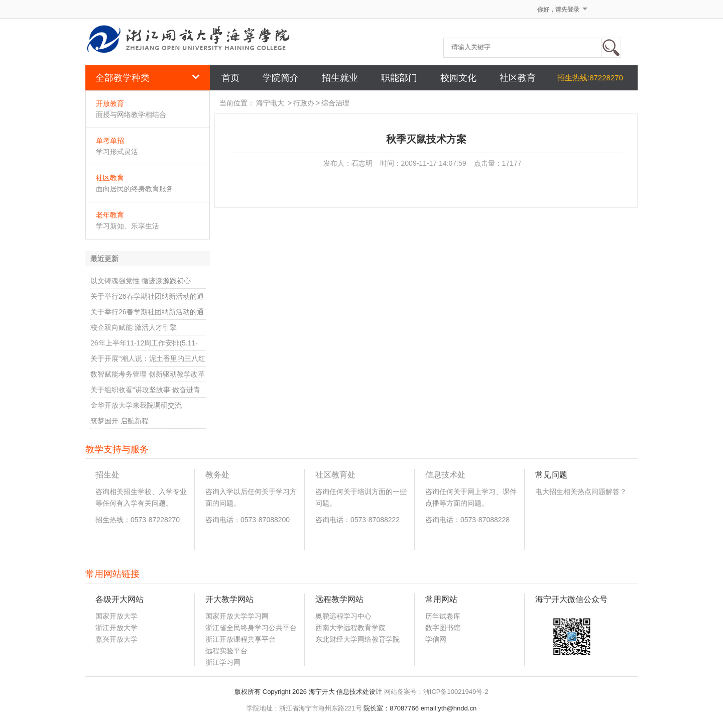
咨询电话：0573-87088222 (357, 520)
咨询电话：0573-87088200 (247, 520)
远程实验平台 (226, 651)
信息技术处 (445, 474)
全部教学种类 (147, 78)
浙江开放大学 (116, 628)
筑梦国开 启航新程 (119, 421)
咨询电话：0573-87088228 (467, 520)
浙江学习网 (222, 662)
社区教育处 (335, 474)
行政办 (303, 103)
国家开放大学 (116, 616)
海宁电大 (270, 103)
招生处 (107, 474)
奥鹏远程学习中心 (343, 616)
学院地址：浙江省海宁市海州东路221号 (304, 708)
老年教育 (110, 215)
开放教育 (110, 103)
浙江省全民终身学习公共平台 (251, 628)
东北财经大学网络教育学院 (357, 639)
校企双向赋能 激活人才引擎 (133, 327)
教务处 (217, 474)
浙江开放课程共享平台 (240, 639)
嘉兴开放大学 (116, 639)
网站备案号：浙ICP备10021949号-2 (436, 691)
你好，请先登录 (558, 9)
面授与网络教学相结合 (131, 114)
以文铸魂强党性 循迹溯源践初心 (140, 281)
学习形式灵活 (117, 152)
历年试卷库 (442, 616)
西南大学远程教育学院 (350, 628)
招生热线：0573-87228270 (137, 520)
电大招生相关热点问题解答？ (581, 492)
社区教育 (110, 178)
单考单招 (110, 141)
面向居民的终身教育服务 (134, 189)
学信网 (435, 639)
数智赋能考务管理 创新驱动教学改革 (147, 374)
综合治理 (335, 103)
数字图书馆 (442, 628)
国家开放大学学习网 (237, 616)
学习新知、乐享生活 (127, 226)
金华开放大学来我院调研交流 (136, 405)
